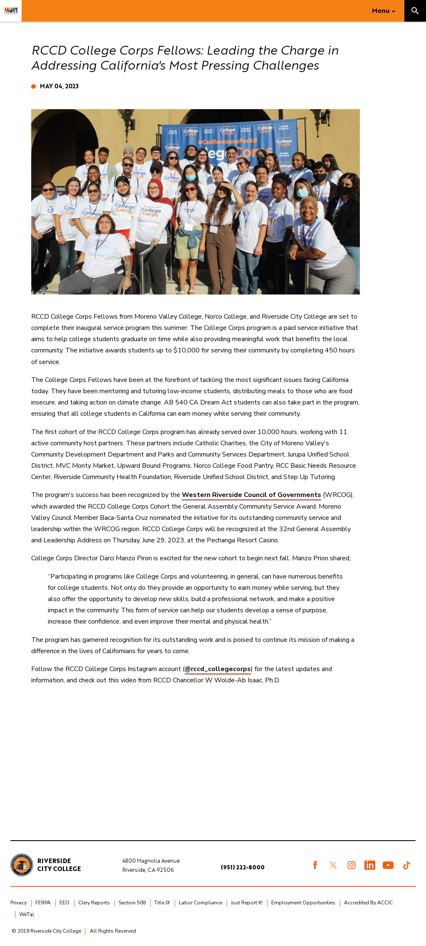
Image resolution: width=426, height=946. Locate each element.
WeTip (26, 914)
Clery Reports (94, 902)
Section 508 (132, 902)
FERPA (43, 902)
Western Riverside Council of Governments (251, 494)
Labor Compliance (200, 902)
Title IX (162, 902)
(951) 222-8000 (243, 867)
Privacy (18, 902)
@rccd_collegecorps (218, 669)
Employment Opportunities (303, 902)
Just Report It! (247, 902)
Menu (381, 10)
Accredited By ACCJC (368, 902)
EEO (64, 902)
